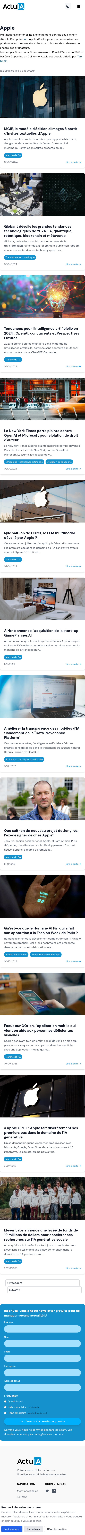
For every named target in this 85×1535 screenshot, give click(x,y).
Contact (22, 1496)
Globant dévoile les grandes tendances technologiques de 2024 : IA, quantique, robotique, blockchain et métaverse (38, 231)
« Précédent (14, 1283)
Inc (25, 39)
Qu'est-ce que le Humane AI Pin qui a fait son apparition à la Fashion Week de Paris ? (41, 930)
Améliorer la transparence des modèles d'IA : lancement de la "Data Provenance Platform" (41, 733)
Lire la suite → (73, 162)
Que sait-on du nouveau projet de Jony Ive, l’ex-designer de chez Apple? (41, 832)
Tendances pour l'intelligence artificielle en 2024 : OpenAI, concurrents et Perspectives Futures (41, 333)
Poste (7, 1351)
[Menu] (78, 6)
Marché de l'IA (13, 155)
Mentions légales (27, 1491)
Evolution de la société (59, 461)
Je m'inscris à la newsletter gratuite (42, 1421)
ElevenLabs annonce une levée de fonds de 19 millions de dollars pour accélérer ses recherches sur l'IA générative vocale (41, 1235)
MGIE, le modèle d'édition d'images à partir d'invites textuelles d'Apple (40, 131)
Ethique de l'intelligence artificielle (24, 461)
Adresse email (12, 1380)
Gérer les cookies (56, 1529)
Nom (6, 1337)
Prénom (8, 1322)
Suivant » (14, 1290)
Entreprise (10, 1366)
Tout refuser (33, 1529)
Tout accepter (12, 1529)
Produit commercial (16, 954)
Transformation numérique (20, 257)
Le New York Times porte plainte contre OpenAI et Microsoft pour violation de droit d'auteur (41, 435)
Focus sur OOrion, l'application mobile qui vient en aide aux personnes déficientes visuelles (40, 1030)
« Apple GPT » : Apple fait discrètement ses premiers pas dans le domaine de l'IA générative (41, 1132)
